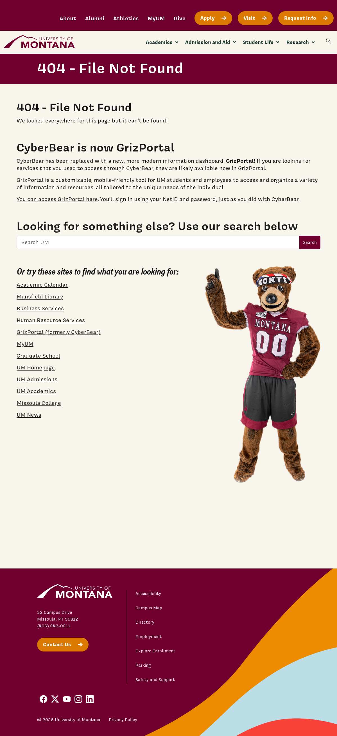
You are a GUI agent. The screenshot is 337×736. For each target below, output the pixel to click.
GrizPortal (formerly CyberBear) (59, 332)
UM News (29, 414)
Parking (143, 665)
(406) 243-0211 (53, 626)
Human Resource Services (51, 320)
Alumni (94, 18)
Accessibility (148, 593)
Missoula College (39, 403)
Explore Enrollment (155, 651)
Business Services (40, 308)
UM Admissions (37, 379)
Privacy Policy (123, 719)
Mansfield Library (40, 296)
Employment (148, 636)
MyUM (156, 18)
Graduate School (38, 355)
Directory (144, 622)
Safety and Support (155, 680)
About (68, 18)
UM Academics (36, 391)
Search (310, 242)
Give (180, 18)
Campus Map (148, 608)
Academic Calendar (42, 284)
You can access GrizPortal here (57, 199)
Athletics (126, 18)
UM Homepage (36, 367)
